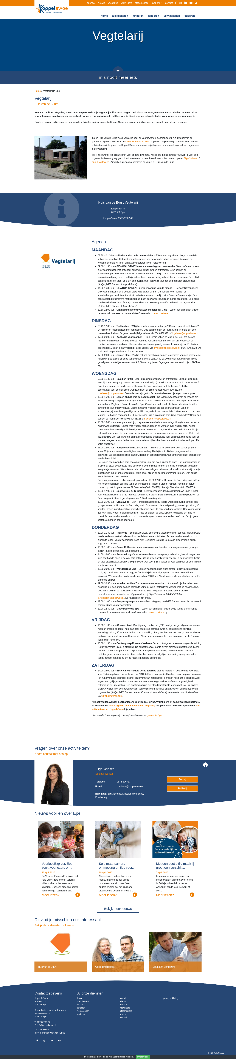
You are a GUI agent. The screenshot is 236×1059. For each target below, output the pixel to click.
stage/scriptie (142, 3)
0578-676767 (123, 781)
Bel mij (182, 779)
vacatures (113, 3)
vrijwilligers (126, 3)
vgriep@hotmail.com (111, 696)
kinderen (138, 15)
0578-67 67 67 (43, 1022)
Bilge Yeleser (190, 158)
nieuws (101, 3)
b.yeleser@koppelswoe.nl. (111, 598)
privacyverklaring (170, 998)
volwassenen (172, 15)
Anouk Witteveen (100, 162)
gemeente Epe (154, 715)
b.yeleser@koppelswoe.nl (185, 333)
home (104, 15)
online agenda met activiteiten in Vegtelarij (132, 705)
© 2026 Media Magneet (216, 1053)
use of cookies (127, 1057)
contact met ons (160, 313)
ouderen (189, 15)
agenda (91, 3)
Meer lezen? (61, 894)
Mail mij (182, 788)
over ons (155, 3)
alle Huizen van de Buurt (137, 141)
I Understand (142, 1057)
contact (169, 3)
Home (37, 91)
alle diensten (120, 15)
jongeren (153, 15)
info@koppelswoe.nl (46, 1025)
